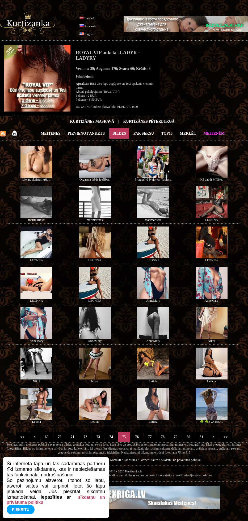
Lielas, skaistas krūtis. (36, 179)
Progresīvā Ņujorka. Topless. (153, 179)
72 (85, 437)
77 (150, 437)
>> (226, 437)
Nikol (211, 341)
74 (111, 437)
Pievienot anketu (86, 133)
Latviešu (90, 18)
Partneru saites (149, 460)
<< (22, 437)
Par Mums (130, 460)
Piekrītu (20, 509)
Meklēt (188, 133)
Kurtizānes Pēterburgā (149, 121)
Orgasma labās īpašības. (94, 179)
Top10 (167, 133)
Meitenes (50, 133)
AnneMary (153, 300)
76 (137, 437)
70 (59, 437)
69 (46, 437)
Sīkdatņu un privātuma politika (181, 460)
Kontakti (115, 460)
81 (201, 437)
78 (163, 437)
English (89, 34)
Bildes (119, 133)
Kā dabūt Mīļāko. (211, 179)
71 (72, 437)
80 (188, 437)
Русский (90, 26)
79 (175, 437)
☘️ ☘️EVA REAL (212, 422)
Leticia (153, 381)
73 (98, 437)
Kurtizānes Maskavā (92, 121)
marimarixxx (36, 220)
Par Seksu (143, 133)
